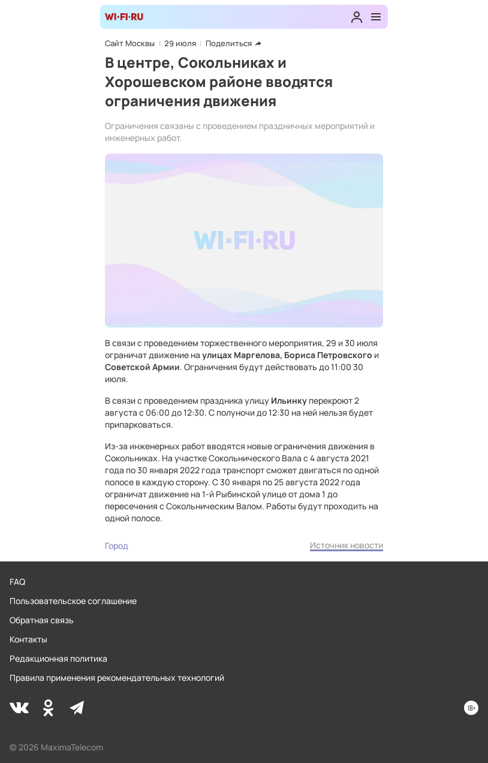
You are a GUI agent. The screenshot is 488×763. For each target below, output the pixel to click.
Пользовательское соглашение (73, 600)
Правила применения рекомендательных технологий (117, 677)
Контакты (28, 639)
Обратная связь (42, 620)
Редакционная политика (58, 658)
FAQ (17, 581)
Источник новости (346, 545)
